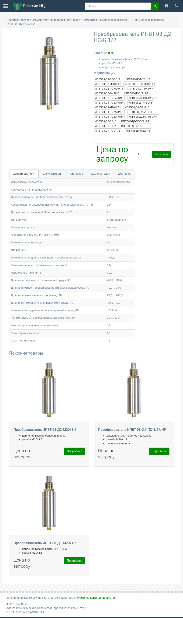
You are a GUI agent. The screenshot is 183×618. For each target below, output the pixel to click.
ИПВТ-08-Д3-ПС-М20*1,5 (109, 112)
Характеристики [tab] (23, 173)
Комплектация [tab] (100, 173)
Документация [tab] (52, 173)
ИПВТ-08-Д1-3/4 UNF (141, 88)
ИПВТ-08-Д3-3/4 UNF (136, 93)
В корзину (162, 154)
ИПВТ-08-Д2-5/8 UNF (141, 112)
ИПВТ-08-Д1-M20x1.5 (137, 130)
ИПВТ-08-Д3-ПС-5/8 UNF (109, 116)
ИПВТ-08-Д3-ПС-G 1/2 (107, 79)
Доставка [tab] (124, 173)
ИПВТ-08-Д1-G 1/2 (105, 126)
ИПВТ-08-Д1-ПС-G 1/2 (107, 130)
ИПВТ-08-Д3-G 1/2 (131, 126)
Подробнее (74, 451)
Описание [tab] (76, 173)
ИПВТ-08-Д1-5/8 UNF (141, 102)
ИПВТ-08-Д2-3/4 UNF (107, 93)
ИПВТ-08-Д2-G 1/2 (105, 121)
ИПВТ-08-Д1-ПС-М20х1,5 (139, 84)
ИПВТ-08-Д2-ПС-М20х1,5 (109, 88)
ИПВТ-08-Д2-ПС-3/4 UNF (143, 98)
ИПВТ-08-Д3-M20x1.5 (137, 79)
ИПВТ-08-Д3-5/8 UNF (137, 107)
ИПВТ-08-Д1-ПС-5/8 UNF (135, 121)
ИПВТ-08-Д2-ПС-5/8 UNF (143, 116)
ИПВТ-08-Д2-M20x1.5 (107, 84)
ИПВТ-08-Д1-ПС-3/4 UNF (109, 98)
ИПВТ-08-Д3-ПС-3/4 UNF (109, 102)
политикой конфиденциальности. (97, 597)
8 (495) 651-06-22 (17, 603)
